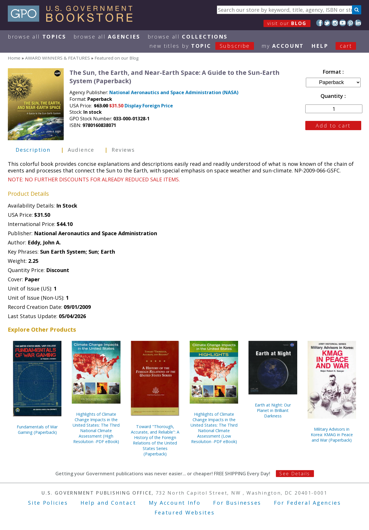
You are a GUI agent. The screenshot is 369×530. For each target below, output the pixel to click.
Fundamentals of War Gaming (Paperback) (37, 429)
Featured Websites (185, 512)
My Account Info (175, 502)
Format (332, 71)
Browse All (37, 36)
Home (14, 58)
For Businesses (237, 502)
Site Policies (48, 502)
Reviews (123, 149)
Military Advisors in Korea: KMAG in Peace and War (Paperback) (332, 434)
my (282, 45)
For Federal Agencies (307, 502)
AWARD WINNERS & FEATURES (57, 58)
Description (33, 149)
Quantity (332, 95)
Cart (346, 45)
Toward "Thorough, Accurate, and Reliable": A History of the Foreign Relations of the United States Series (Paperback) (155, 440)
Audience (81, 149)
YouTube (342, 23)
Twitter (327, 23)
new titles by (205, 45)
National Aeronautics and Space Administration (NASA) (173, 92)
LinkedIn (358, 23)
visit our (287, 23)
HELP (319, 45)
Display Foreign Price (149, 105)
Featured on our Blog (117, 58)
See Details (294, 473)
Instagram (335, 23)
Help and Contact (108, 502)
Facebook (319, 23)
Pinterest (350, 23)
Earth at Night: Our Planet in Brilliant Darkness (273, 410)
